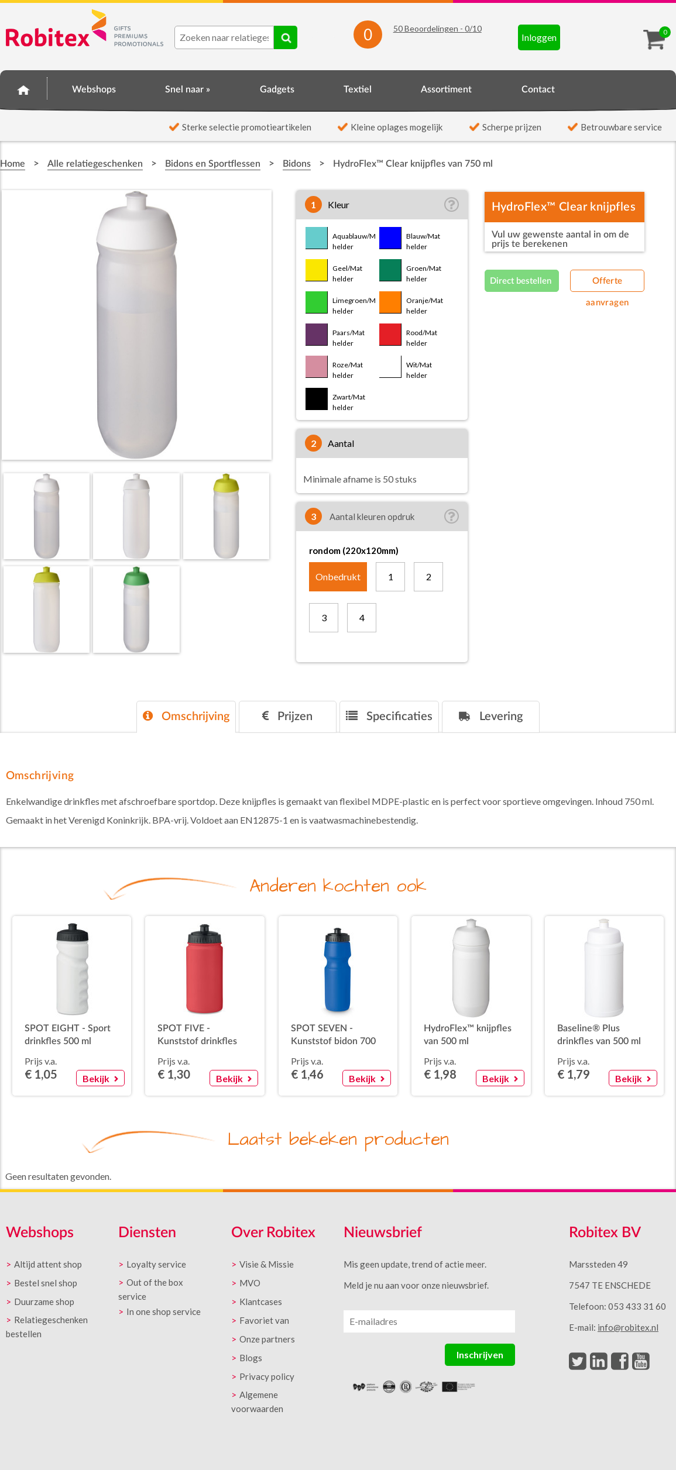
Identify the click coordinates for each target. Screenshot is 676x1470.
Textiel (358, 89)
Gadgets (277, 89)
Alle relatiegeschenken (95, 163)
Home (23, 87)
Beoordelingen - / (437, 28)
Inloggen (539, 37)
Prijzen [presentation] (287, 716)
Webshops (94, 89)
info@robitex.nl (628, 1327)
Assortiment (446, 89)
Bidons (297, 163)
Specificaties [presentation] (389, 716)
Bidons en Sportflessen (212, 163)
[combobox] (224, 37)
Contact (538, 89)
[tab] (186, 717)
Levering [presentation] (491, 716)
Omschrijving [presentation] (186, 716)
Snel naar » (187, 89)
